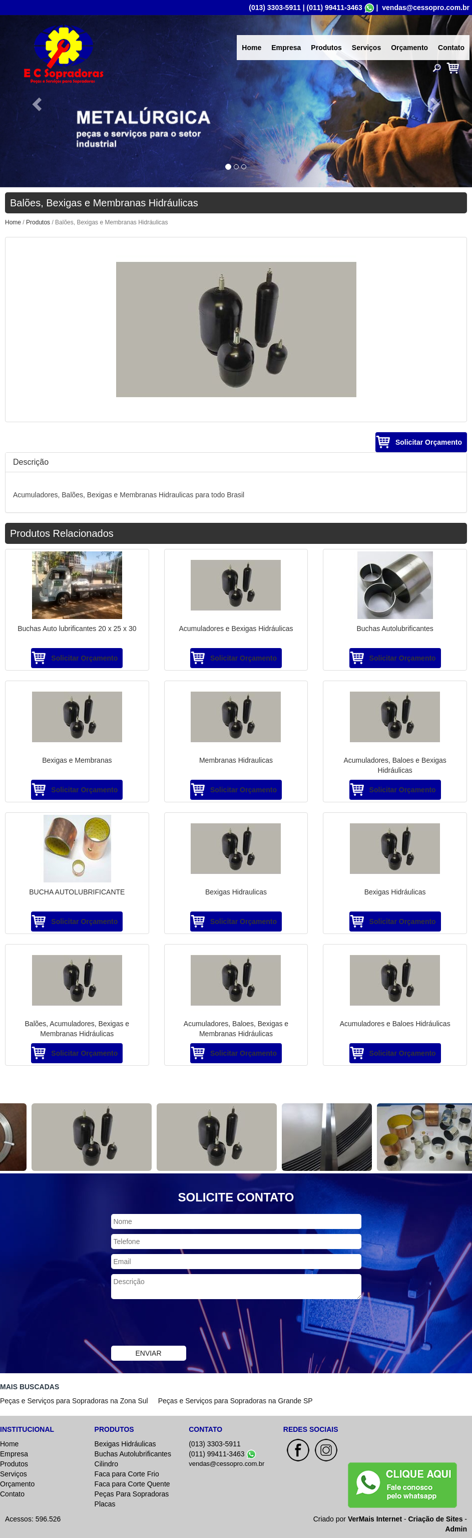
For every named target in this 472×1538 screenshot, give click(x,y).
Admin (456, 1529)
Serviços (366, 48)
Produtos (326, 48)
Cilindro (106, 1464)
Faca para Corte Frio (127, 1474)
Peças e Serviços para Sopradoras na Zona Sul (74, 1401)
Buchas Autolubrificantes (133, 1454)
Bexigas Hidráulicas (125, 1444)
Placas (105, 1504)
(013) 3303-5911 (275, 8)
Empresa (286, 48)
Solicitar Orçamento (428, 442)
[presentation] (187, 1323)
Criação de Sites (435, 1519)
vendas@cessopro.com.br (425, 8)
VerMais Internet (375, 1519)
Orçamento (409, 48)
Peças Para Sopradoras (132, 1494)
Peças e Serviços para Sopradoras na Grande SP (235, 1401)
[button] (35, 101)
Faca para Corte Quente (132, 1484)
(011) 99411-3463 (334, 8)
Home (251, 48)
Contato (451, 48)
